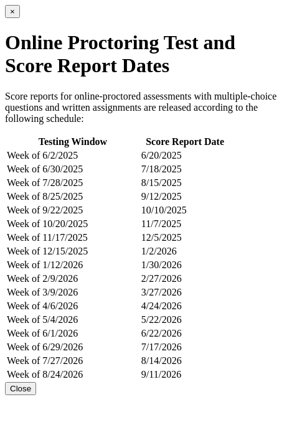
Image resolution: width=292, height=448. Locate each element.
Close (20, 388)
